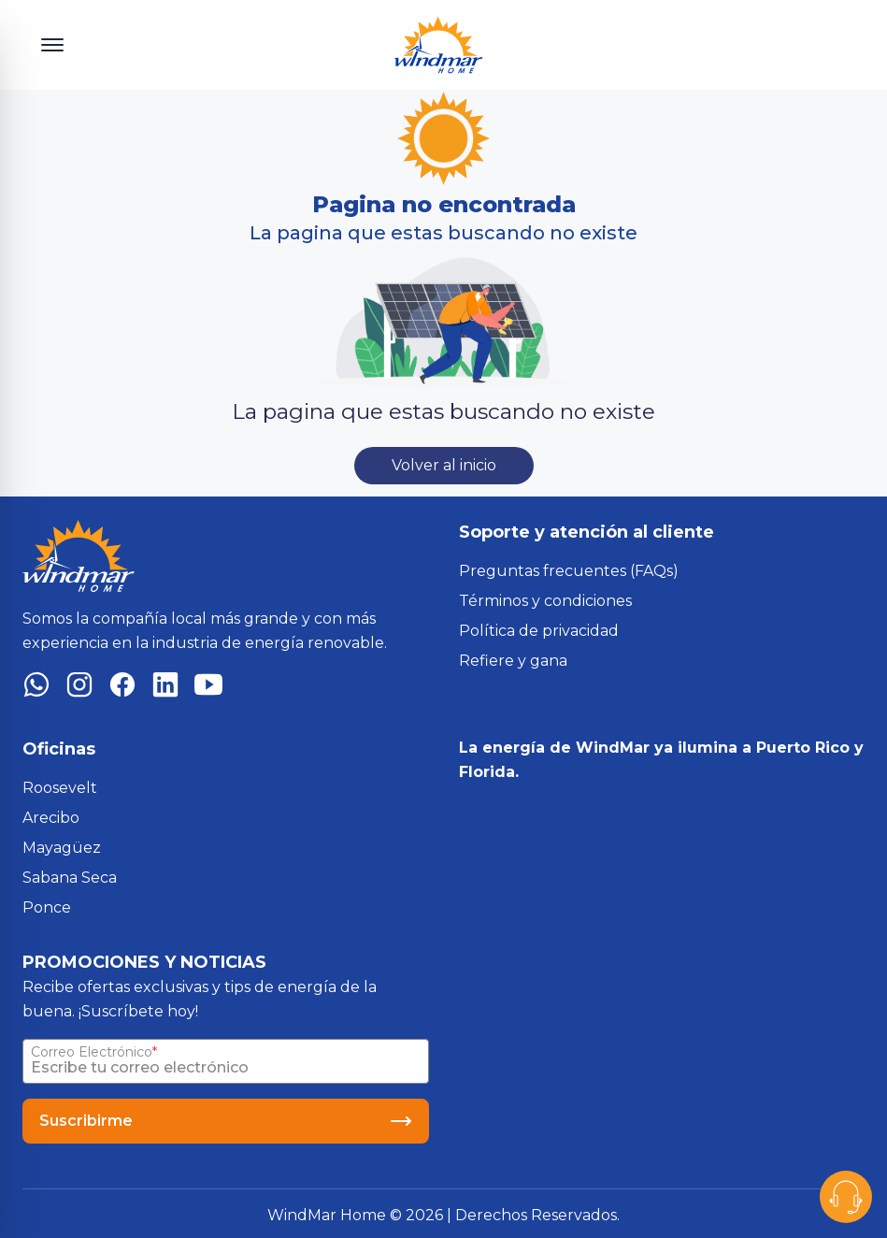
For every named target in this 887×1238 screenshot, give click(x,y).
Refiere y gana (513, 660)
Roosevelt (59, 788)
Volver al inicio (444, 465)
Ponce (46, 907)
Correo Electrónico (91, 1052)
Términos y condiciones (545, 601)
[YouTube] (208, 688)
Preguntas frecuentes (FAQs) (569, 571)
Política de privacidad (539, 631)
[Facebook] (122, 688)
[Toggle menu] (52, 45)
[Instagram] (79, 688)
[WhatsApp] (36, 688)
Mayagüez (61, 848)
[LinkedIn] (165, 688)
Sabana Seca (69, 877)
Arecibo (50, 818)
